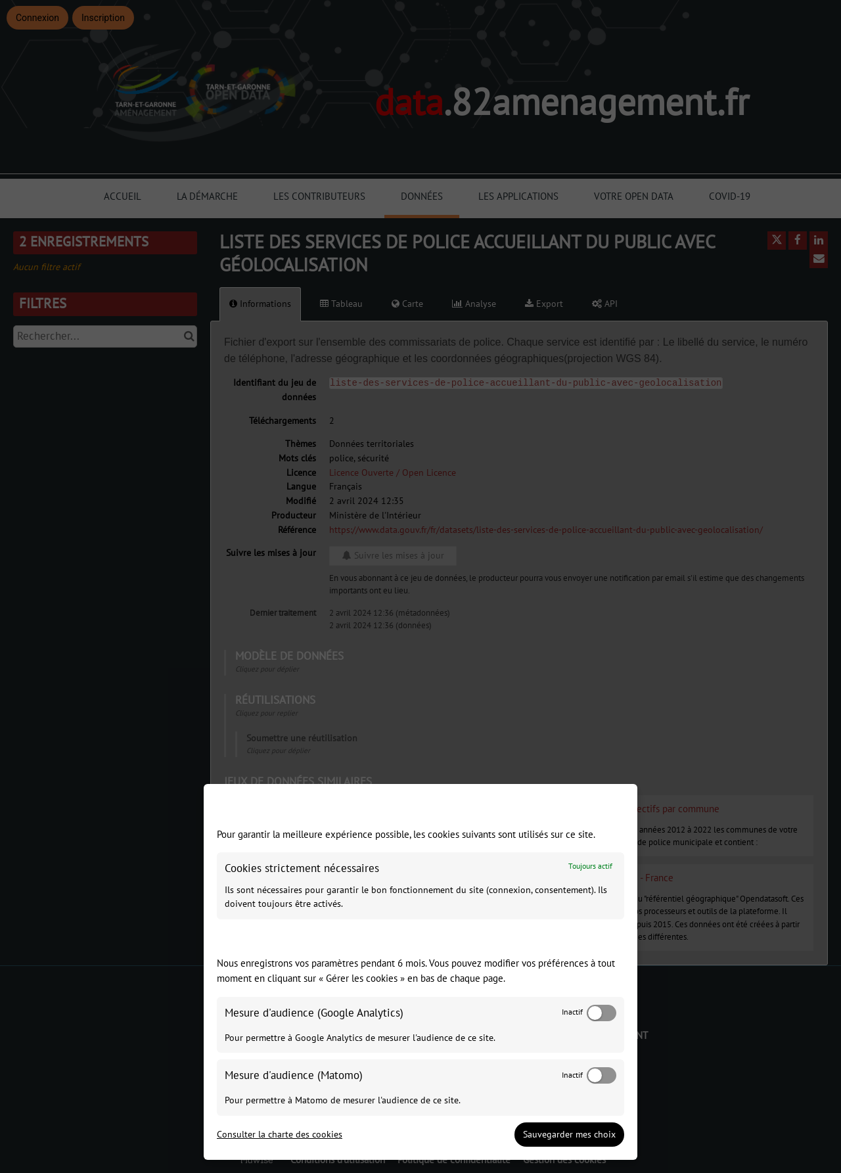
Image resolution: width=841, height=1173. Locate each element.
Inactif (572, 1012)
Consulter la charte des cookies (279, 1134)
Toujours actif (590, 866)
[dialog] (420, 972)
